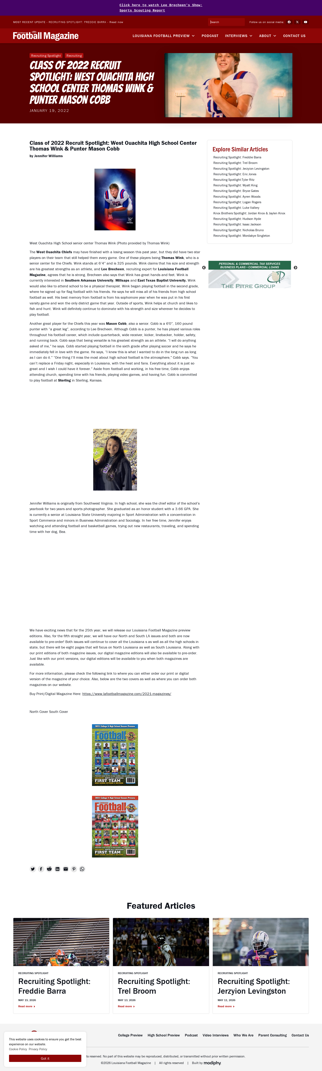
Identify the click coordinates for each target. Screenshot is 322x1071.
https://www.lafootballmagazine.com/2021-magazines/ (126, 692)
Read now (116, 21)
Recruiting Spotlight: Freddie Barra (77, 21)
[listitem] (249, 266)
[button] (163, 35)
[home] (45, 35)
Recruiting (74, 55)
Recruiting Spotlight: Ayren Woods (236, 196)
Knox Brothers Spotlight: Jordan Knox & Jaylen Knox (249, 212)
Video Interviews (216, 1034)
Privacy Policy (38, 1049)
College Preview (130, 1034)
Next (295, 266)
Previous (204, 266)
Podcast (210, 34)
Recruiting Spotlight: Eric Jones (234, 173)
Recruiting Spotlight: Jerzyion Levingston (241, 168)
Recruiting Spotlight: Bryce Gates (236, 190)
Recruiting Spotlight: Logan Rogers (237, 201)
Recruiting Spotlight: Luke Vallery (236, 207)
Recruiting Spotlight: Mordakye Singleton (241, 235)
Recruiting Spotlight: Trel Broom (235, 162)
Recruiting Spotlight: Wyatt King (235, 184)
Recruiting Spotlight (46, 55)
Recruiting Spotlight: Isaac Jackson (237, 223)
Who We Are (243, 1034)
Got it (45, 1058)
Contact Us (294, 34)
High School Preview (164, 1034)
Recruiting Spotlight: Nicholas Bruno (238, 229)
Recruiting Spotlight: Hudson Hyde (237, 218)
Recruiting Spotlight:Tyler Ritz (233, 179)
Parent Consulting (272, 1034)
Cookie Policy (18, 1049)
